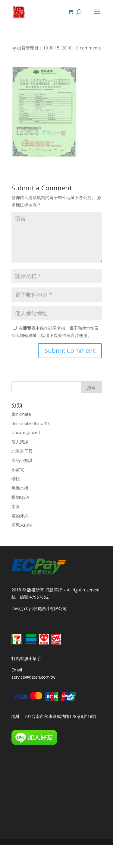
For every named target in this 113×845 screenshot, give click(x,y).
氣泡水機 (19, 488)
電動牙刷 (19, 516)
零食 (15, 506)
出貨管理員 (27, 48)
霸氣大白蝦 (22, 525)
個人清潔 (19, 442)
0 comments (88, 48)
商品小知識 (22, 460)
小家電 (17, 469)
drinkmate (21, 414)
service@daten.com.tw (33, 677)
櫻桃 (15, 478)
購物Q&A (20, 497)
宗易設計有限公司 (50, 608)
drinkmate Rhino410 (31, 423)
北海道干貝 (22, 451)
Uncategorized (25, 432)
